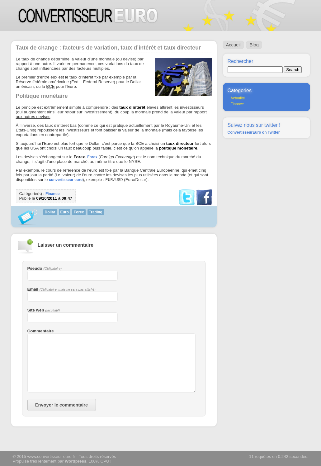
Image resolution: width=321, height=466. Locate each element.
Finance (52, 194)
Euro (64, 213)
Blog (253, 44)
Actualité (238, 98)
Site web (35, 310)
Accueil (233, 44)
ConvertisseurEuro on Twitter (254, 132)
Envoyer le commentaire (61, 405)
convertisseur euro (66, 180)
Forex (92, 157)
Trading (95, 213)
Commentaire (40, 331)
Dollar (50, 213)
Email (33, 290)
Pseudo (34, 269)
